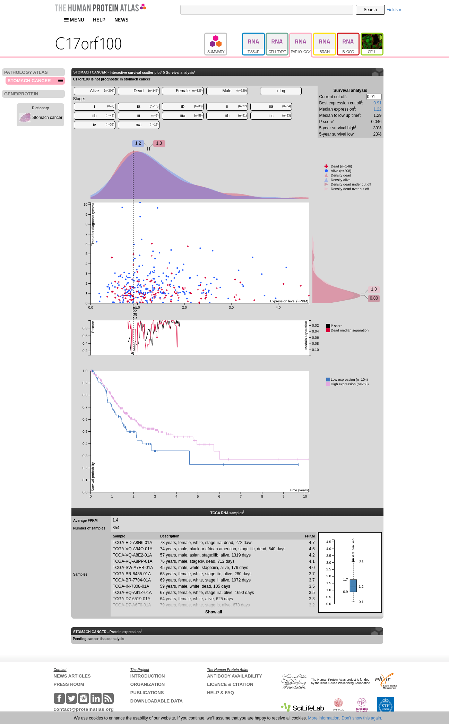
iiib (235, 115)
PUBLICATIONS (147, 692)
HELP (99, 19)
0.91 (377, 103)
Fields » (394, 9)
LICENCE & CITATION (230, 684)
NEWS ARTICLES (72, 676)
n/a (147, 124)
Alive (102, 90)
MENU (73, 19)
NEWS (121, 19)
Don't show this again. (362, 718)
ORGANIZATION (147, 684)
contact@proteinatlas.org (84, 709)
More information (323, 718)
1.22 (377, 109)
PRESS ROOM (69, 684)
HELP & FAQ (220, 692)
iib (103, 115)
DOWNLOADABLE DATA (156, 701)
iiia (191, 115)
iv (103, 124)
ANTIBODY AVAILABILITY (234, 676)
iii (147, 115)
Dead (146, 90)
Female (189, 90)
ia (147, 106)
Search (370, 9)
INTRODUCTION (147, 676)
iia (280, 106)
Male (235, 90)
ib (192, 106)
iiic (280, 115)
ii (236, 106)
